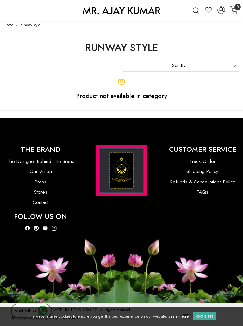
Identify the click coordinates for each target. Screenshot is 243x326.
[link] (196, 10)
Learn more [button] (178, 316)
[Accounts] (221, 10)
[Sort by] (181, 65)
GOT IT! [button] (204, 316)
